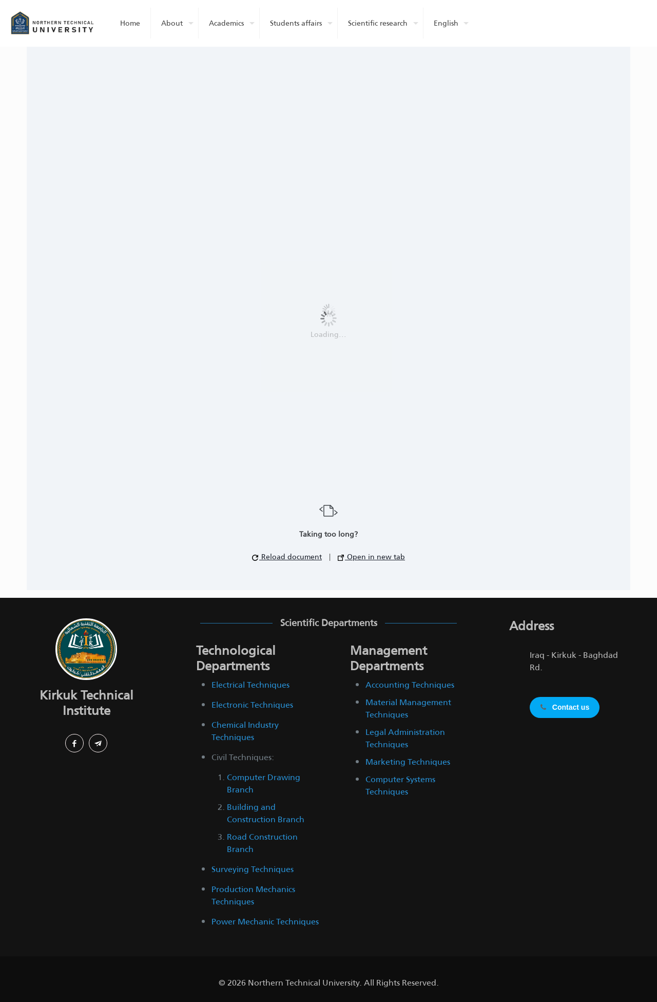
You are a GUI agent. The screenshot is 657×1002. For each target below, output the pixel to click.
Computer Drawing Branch (263, 783)
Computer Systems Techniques (400, 785)
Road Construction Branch (262, 843)
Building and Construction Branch (265, 813)
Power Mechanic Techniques (265, 921)
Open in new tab (371, 556)
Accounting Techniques (409, 684)
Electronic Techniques (252, 704)
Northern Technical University (303, 982)
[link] (86, 649)
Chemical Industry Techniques (245, 731)
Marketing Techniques (407, 761)
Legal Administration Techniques (405, 738)
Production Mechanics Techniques (253, 895)
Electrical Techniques (250, 684)
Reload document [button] (287, 556)
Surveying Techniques (252, 869)
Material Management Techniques (408, 708)
